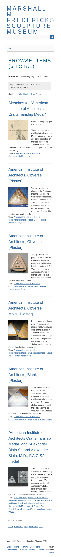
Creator (26, 94)
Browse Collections (31, 547)
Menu (10, 48)
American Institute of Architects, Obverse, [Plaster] (25, 175)
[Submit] (52, 37)
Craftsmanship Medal (36, 353)
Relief (23, 223)
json (25, 526)
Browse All (13, 76)
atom (10, 526)
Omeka (51, 553)
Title (20, 94)
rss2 (41, 526)
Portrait (49, 509)
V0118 (11, 512)
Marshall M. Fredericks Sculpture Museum (31, 20)
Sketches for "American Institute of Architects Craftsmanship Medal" (28, 109)
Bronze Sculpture (22, 509)
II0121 (30, 156)
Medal (30, 220)
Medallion (41, 509)
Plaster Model (14, 223)
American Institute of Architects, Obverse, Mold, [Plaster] (25, 308)
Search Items (42, 76)
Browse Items (13, 547)
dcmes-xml (18, 526)
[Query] (30, 37)
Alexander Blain (20, 497)
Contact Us (12, 550)
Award (30, 506)
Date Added (36, 94)
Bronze (37, 506)
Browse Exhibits (27, 550)
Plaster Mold (25, 356)
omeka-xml (33, 526)
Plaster (43, 220)
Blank (29, 419)
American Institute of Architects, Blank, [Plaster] (25, 375)
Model (36, 220)
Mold (10, 356)
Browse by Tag (27, 76)
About (41, 550)
